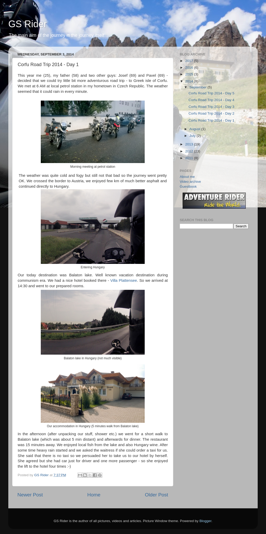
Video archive (190, 182)
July (193, 136)
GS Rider (27, 24)
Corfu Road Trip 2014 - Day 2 (211, 113)
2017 (189, 61)
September (198, 87)
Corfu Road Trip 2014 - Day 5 (211, 93)
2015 (189, 74)
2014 (189, 81)
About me (187, 177)
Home (93, 494)
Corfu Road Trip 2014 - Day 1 (211, 120)
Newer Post (30, 494)
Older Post (156, 494)
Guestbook (188, 186)
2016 (189, 67)
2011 (189, 158)
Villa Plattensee (123, 280)
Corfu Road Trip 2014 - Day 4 (211, 100)
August (195, 129)
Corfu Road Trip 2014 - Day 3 (211, 107)
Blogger (205, 521)
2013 (189, 144)
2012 (189, 151)
